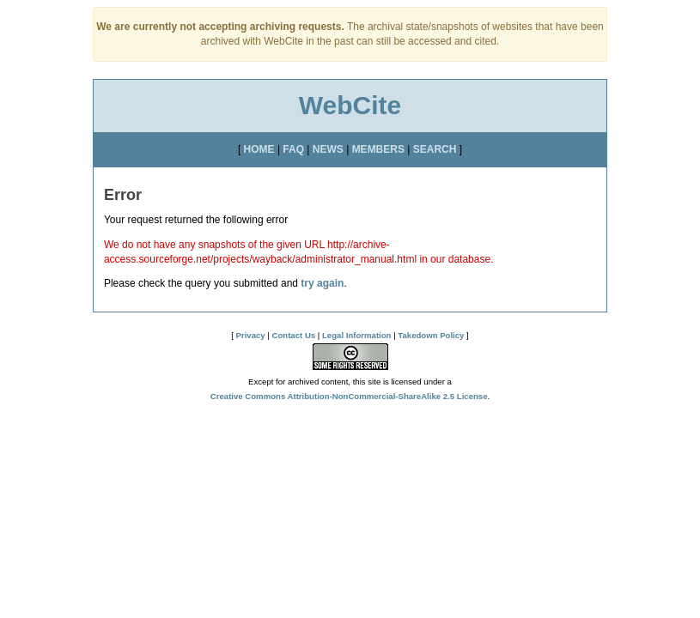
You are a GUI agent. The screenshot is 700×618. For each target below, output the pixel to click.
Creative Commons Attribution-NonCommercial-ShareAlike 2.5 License (349, 396)
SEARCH (435, 149)
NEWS (328, 149)
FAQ (293, 149)
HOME (259, 149)
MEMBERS (378, 149)
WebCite (350, 105)
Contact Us (294, 335)
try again (322, 283)
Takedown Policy (431, 335)
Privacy (250, 335)
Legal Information (356, 335)
